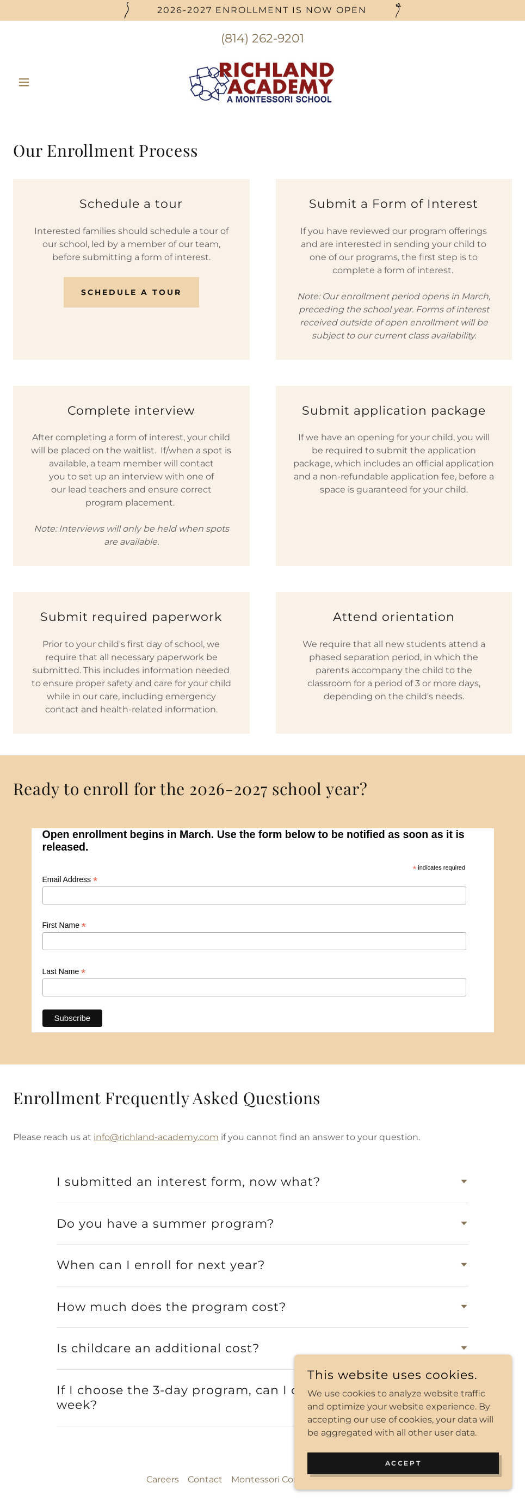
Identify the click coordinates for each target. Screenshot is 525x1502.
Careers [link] (162, 1335)
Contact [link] (205, 1335)
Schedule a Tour (131, 292)
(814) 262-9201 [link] (262, 38)
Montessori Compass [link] (276, 1335)
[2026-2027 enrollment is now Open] (262, 10)
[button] (50, 82)
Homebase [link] (355, 1335)
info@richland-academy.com (156, 993)
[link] (262, 82)
